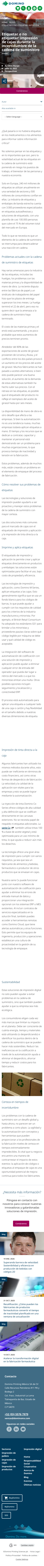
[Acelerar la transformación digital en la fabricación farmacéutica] (22, 1344)
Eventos (28, 1481)
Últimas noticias (32, 1484)
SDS (6, 1515)
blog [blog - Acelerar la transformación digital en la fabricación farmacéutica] (3, 1324)
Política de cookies (29, 1555)
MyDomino (9, 1506)
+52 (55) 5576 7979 (16, 1414)
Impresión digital (33, 1449)
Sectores (6, 1449)
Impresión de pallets (9, 1454)
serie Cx (6, 827)
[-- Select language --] (22, 117)
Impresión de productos (9, 1468)
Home (27, 1456)
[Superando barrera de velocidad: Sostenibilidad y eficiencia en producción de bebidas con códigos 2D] (22, 1254)
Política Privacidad (13, 1555)
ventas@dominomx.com (17, 1418)
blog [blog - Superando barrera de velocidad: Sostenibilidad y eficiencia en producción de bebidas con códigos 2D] (3, 1234)
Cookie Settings (22, 1559)
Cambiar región (27, 1545)
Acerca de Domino (29, 1472)
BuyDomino (12, 1498)
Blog (26, 1477)
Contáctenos (22, 91)
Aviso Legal (35, 1551)
